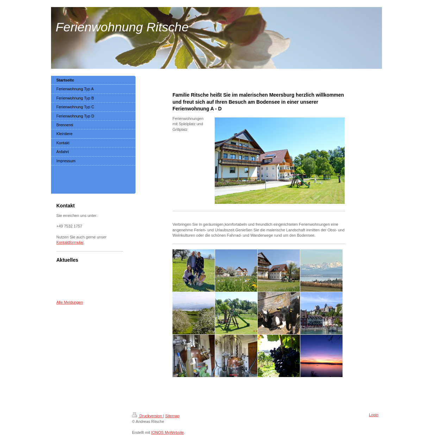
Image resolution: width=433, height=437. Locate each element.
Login (373, 415)
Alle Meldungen (69, 302)
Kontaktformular (69, 242)
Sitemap (172, 416)
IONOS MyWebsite (167, 432)
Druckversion (147, 416)
